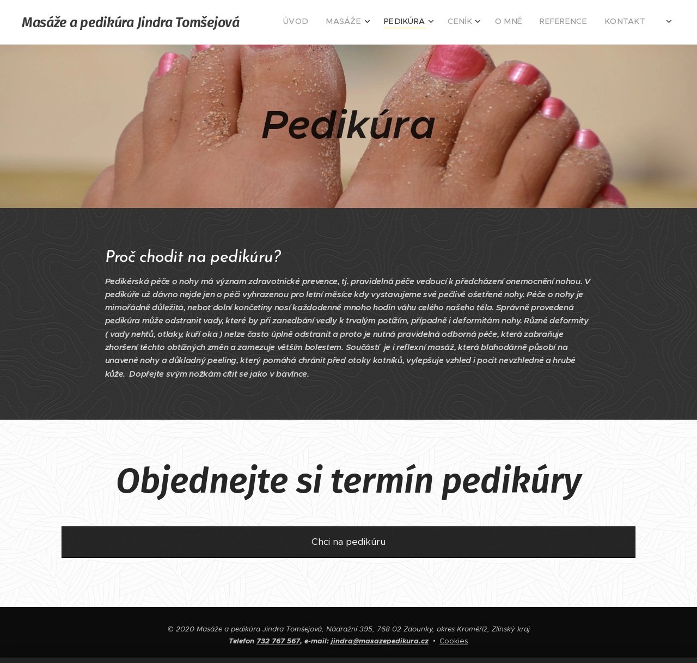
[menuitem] (540, 22)
